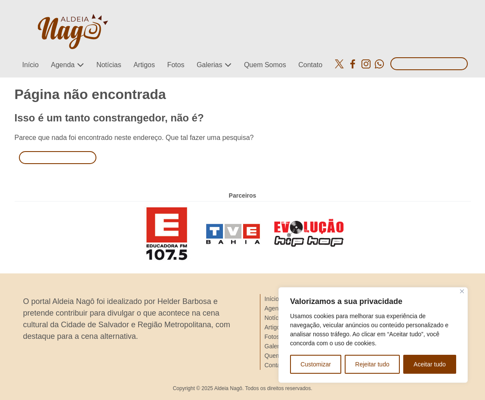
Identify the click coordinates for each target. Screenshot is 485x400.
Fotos (175, 64)
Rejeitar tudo (372, 364)
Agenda (62, 64)
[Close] (462, 291)
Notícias (108, 64)
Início (30, 64)
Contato (310, 64)
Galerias (209, 64)
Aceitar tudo (430, 364)
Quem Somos (265, 64)
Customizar (315, 364)
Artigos (144, 64)
